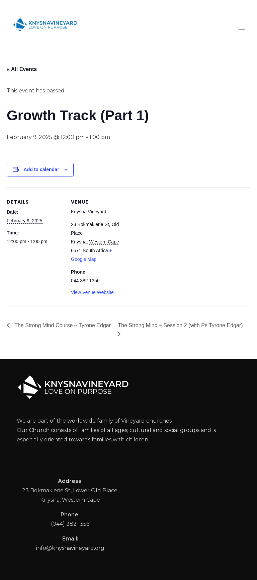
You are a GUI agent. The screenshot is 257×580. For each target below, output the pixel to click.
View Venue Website (92, 292)
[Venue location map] (170, 233)
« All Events (22, 69)
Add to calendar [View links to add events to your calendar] (41, 169)
